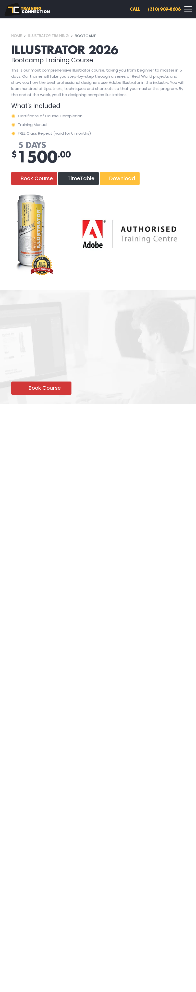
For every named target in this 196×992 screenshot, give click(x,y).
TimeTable (81, 178)
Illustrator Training (48, 35)
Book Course (37, 178)
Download (122, 178)
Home (16, 35)
